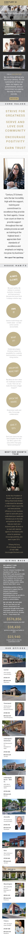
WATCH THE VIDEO (14, 98)
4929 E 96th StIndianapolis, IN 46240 (7, 786)
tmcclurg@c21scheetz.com (14, 552)
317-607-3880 (14, 550)
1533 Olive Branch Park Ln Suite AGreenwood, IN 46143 (8, 707)
